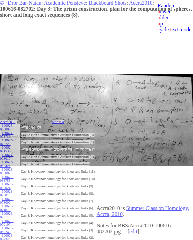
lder (163, 17)
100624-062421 (6, 164)
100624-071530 (6, 149)
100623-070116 (6, 215)
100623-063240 (6, 230)
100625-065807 (6, 127)
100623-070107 (6, 222)
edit (133, 231)
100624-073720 (6, 142)
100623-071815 (6, 208)
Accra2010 (141, 3)
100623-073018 (6, 193)
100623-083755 (6, 178)
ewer (164, 11)
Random (167, 5)
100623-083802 (6, 171)
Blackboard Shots (108, 3)
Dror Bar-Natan (24, 3)
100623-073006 (6, 200)
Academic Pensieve (65, 3)
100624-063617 (6, 156)
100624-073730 (6, 134)
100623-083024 (6, 186)
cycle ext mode (174, 29)
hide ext (58, 122)
